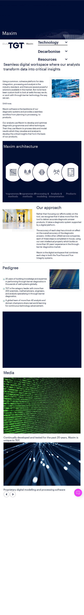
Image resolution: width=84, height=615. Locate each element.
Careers (3, 19)
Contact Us (5, 10)
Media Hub (5, 15)
